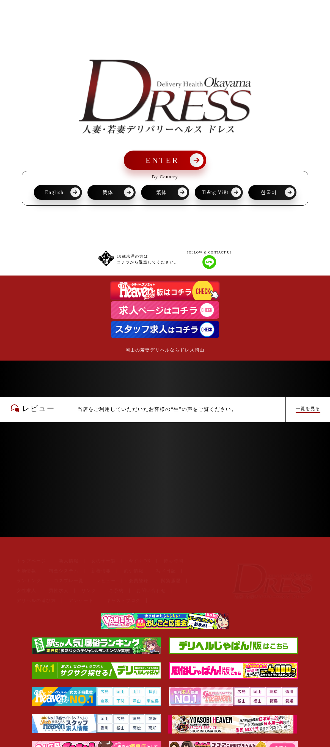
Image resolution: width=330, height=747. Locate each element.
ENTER (162, 160)
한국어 (269, 192)
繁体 (161, 192)
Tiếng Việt (215, 192)
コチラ (123, 262)
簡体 (108, 192)
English (54, 192)
